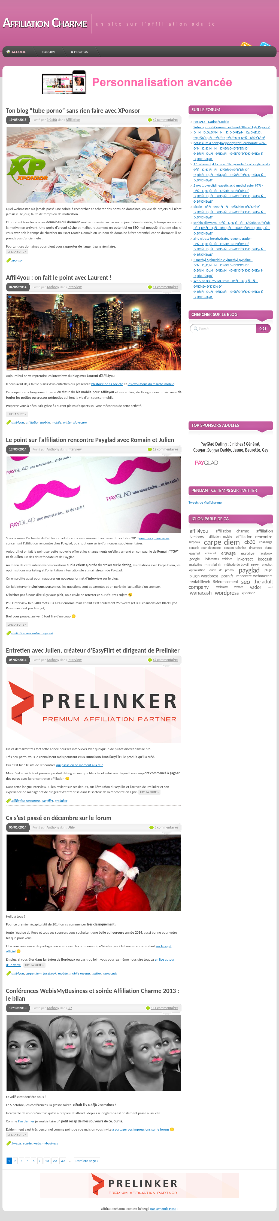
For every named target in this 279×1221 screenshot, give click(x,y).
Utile (71, 827)
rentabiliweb (199, 581)
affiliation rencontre (25, 633)
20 (55, 1161)
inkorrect (245, 559)
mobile (57, 422)
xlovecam (80, 422)
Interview (74, 287)
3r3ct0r (52, 120)
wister (67, 422)
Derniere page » (86, 1161)
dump (268, 548)
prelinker (61, 801)
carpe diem (33, 973)
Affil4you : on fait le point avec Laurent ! (59, 277)
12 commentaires (165, 449)
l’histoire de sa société (107, 384)
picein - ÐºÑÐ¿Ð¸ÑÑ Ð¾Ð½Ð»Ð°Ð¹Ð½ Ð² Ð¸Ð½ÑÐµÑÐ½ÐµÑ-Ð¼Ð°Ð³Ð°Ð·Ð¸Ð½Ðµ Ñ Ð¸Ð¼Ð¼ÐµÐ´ (229, 212)
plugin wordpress (203, 575)
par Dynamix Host (163, 1209)
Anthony (53, 287)
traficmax (222, 587)
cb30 (249, 542)
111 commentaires (164, 1008)
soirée (27, 1143)
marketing (195, 565)
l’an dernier (26, 1121)
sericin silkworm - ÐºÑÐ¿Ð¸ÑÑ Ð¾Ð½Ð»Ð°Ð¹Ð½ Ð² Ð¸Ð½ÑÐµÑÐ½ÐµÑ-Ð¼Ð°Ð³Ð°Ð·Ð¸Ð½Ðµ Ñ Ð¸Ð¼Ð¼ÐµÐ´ (231, 228)
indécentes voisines (218, 559)
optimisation (197, 570)
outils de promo (222, 570)
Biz (70, 1008)
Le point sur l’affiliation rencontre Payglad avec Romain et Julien (90, 440)
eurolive (247, 553)
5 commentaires (166, 827)
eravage (228, 553)
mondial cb (213, 564)
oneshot (267, 565)
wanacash (109, 973)
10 (47, 1161)
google (194, 558)
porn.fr (227, 575)
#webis (16, 1143)
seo (245, 582)
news (255, 564)
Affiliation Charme (44, 22)
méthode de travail (236, 565)
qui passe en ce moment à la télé (79, 765)
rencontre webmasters (254, 575)
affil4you (17, 422)
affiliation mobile (38, 422)
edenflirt (210, 553)
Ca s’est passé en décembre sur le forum (58, 818)
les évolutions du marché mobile (151, 384)
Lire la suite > (17, 252)
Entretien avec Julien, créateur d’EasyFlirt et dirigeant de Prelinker (93, 650)
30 (63, 1161)
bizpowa (194, 542)
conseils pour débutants (205, 548)
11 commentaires (165, 287)
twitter (96, 973)
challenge (265, 542)
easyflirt (47, 801)
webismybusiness (46, 1143)
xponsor (17, 260)
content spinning (235, 548)
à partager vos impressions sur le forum (140, 1129)
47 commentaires (165, 660)
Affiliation (73, 120)
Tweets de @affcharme (205, 502)
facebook (49, 973)
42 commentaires (165, 120)
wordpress (227, 592)
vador (255, 587)
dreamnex (255, 548)
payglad (47, 633)
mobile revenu (79, 973)
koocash (265, 559)
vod (270, 587)
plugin (268, 570)
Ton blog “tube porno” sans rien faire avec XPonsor (73, 110)
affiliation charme (232, 531)
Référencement (225, 581)
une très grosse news (154, 538)
